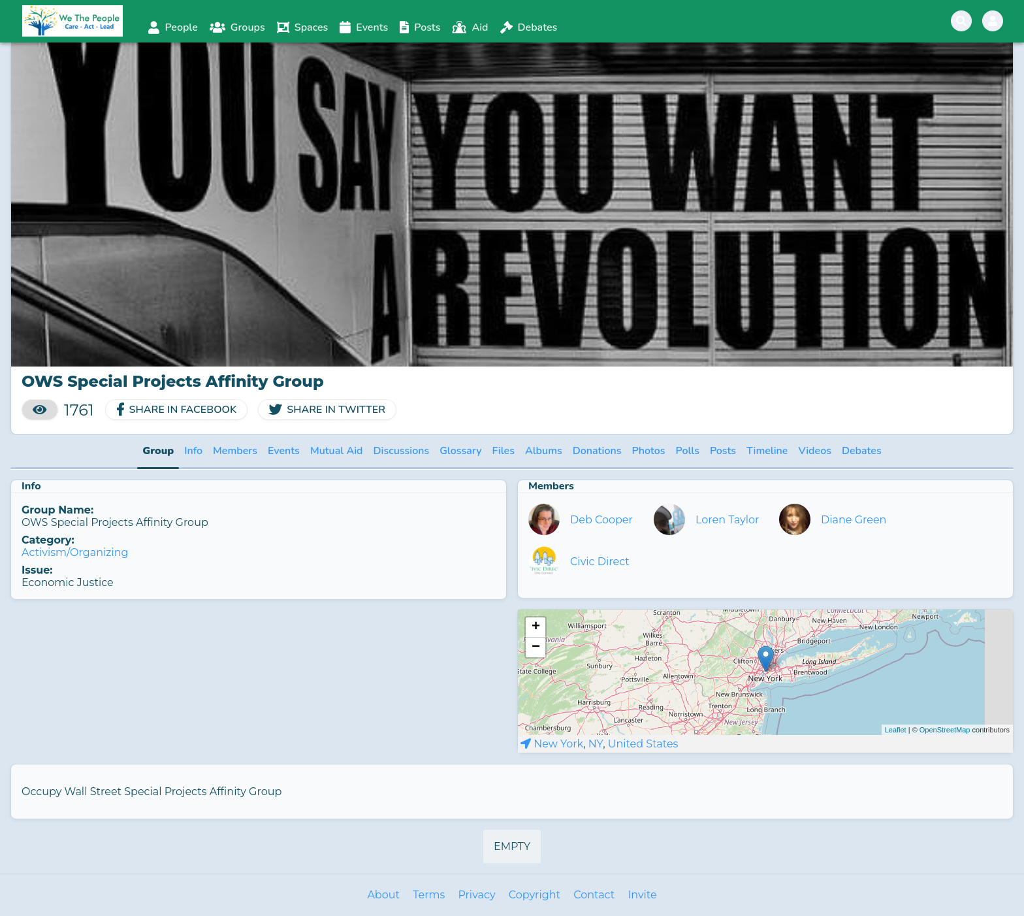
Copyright (534, 895)
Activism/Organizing (75, 552)
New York (558, 744)
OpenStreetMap (945, 730)
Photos (648, 451)
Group (158, 451)
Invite (642, 895)
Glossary (460, 451)
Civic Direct (600, 561)
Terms (429, 895)
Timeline (767, 451)
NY (595, 744)
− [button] (536, 647)
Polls (687, 451)
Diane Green (853, 520)
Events (284, 451)
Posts (723, 451)
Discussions (402, 451)
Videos (814, 451)
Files (503, 451)
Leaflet (895, 730)
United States (643, 744)
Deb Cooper (601, 520)
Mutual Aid (336, 451)
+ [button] (536, 627)
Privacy (476, 895)
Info (193, 451)
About (383, 895)
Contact (594, 895)
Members (235, 451)
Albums (543, 451)
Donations (597, 451)
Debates (862, 451)
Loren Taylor (728, 520)
